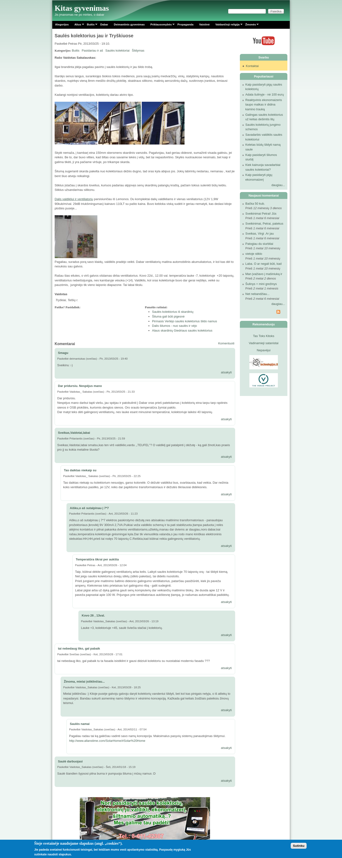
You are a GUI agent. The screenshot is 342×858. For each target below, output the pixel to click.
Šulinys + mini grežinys (261, 284)
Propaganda (185, 24)
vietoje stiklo (253, 253)
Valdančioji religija (227, 25)
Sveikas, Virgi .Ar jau (259, 233)
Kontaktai (252, 66)
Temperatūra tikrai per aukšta (97, 559)
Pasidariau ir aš (92, 50)
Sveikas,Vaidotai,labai (74, 432)
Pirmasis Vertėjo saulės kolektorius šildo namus (184, 321)
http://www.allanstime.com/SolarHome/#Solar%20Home (107, 740)
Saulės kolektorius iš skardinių (172, 311)
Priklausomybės (161, 25)
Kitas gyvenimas (82, 8)
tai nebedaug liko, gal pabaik (79, 648)
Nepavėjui (264, 350)
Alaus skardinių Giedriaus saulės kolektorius (182, 330)
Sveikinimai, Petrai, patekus (264, 223)
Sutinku (298, 846)
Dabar (104, 24)
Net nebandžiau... (257, 294)
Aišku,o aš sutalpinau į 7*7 (89, 508)
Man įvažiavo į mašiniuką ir (263, 274)
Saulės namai (80, 724)
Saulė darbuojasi (70, 761)
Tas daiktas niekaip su (80, 470)
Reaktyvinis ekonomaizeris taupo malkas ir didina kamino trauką (263, 104)
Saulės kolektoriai (117, 50)
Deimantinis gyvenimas (129, 24)
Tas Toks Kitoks (263, 336)
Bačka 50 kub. (255, 203)
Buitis (90, 25)
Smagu (63, 353)
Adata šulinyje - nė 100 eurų (264, 94)
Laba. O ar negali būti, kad (263, 263)
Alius (77, 25)
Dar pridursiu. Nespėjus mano (80, 386)
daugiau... (278, 185)
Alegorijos (62, 24)
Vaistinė (204, 24)
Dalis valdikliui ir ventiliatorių (74, 199)
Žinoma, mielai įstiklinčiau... (84, 681)
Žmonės (250, 25)
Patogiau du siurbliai (259, 244)
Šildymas (138, 50)
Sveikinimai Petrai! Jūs (260, 213)
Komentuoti (226, 343)
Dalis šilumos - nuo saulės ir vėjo (174, 326)
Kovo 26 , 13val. (93, 615)
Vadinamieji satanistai (264, 343)
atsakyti (226, 372)
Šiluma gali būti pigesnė (168, 316)
